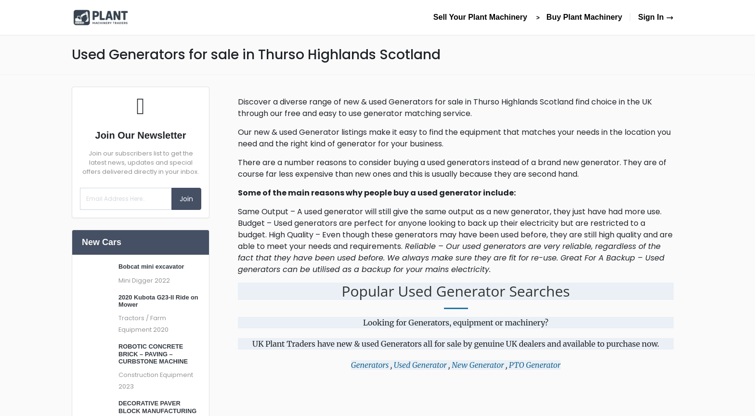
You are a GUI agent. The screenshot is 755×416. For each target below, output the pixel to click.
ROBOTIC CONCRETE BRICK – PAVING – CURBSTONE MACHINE (153, 354)
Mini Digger (135, 280)
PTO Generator (534, 365)
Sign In (656, 17)
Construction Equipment (155, 375)
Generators (370, 365)
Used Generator (420, 365)
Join (186, 199)
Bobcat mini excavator (151, 266)
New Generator (478, 365)
